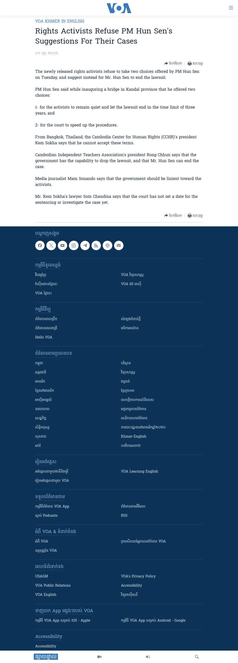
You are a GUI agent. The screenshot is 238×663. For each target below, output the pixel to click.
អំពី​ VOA (41, 541)
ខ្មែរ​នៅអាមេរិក (44, 390)
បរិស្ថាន (126, 363)
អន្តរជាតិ (40, 372)
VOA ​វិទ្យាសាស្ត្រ (132, 275)
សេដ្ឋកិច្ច (40, 418)
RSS (124, 515)
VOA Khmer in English (59, 22)
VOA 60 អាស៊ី (131, 284)
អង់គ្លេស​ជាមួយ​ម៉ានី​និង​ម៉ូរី (51, 471)
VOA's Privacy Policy (138, 576)
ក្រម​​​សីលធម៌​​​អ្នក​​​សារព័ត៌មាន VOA (143, 541)
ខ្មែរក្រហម (127, 390)
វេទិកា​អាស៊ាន (130, 328)
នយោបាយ (42, 409)
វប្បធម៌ (125, 381)
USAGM (41, 576)
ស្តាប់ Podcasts (46, 515)
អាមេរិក (40, 381)
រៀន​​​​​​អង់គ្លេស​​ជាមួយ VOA (52, 480)
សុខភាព (40, 436)
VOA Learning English (139, 471)
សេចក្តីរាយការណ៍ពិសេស (137, 400)
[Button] (173, 63)
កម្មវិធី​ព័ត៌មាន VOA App (52, 506)
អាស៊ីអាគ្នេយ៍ (43, 400)
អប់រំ (38, 446)
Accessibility (131, 585)
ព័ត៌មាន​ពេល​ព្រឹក (46, 319)
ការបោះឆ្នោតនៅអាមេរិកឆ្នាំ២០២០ (143, 427)
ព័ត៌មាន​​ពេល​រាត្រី (46, 328)
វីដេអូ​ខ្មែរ (40, 275)
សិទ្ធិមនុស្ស (42, 427)
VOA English (45, 595)
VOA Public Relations (53, 585)
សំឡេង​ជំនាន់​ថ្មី (131, 319)
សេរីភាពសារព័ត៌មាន (134, 418)
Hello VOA (43, 337)
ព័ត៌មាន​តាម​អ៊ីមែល (133, 506)
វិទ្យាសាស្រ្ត (128, 372)
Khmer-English (133, 436)
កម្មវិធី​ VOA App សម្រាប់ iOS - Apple (62, 620)
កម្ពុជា (39, 363)
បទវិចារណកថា (131, 446)
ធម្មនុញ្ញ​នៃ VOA (46, 550)
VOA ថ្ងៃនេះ (43, 293)
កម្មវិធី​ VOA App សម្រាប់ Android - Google (153, 620)
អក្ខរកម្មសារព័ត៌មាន (133, 409)
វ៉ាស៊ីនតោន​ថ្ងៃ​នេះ (46, 284)
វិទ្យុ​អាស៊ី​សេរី (129, 595)
